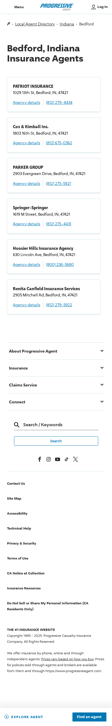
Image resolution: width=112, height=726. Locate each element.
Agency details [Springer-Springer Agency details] (26, 223)
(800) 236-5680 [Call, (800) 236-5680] (60, 264)
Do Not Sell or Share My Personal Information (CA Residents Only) (47, 606)
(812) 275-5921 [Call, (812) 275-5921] (58, 183)
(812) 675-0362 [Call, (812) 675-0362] (59, 142)
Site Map (14, 498)
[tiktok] (66, 459)
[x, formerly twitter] (75, 459)
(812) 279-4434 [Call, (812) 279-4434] (59, 102)
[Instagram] (48, 459)
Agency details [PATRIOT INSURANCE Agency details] (26, 102)
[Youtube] (57, 459)
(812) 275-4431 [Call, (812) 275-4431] (58, 223)
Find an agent (89, 717)
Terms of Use (17, 558)
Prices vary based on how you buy (67, 659)
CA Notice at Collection (26, 573)
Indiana (67, 23)
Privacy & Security (21, 543)
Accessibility (17, 513)
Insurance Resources (24, 588)
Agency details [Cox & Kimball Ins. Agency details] (26, 142)
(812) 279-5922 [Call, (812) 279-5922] (59, 304)
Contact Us (16, 483)
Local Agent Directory (35, 23)
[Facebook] (39, 459)
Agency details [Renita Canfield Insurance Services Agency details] (26, 304)
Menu (19, 7)
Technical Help (19, 528)
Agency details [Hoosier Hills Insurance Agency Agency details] (26, 264)
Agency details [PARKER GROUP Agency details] (26, 183)
